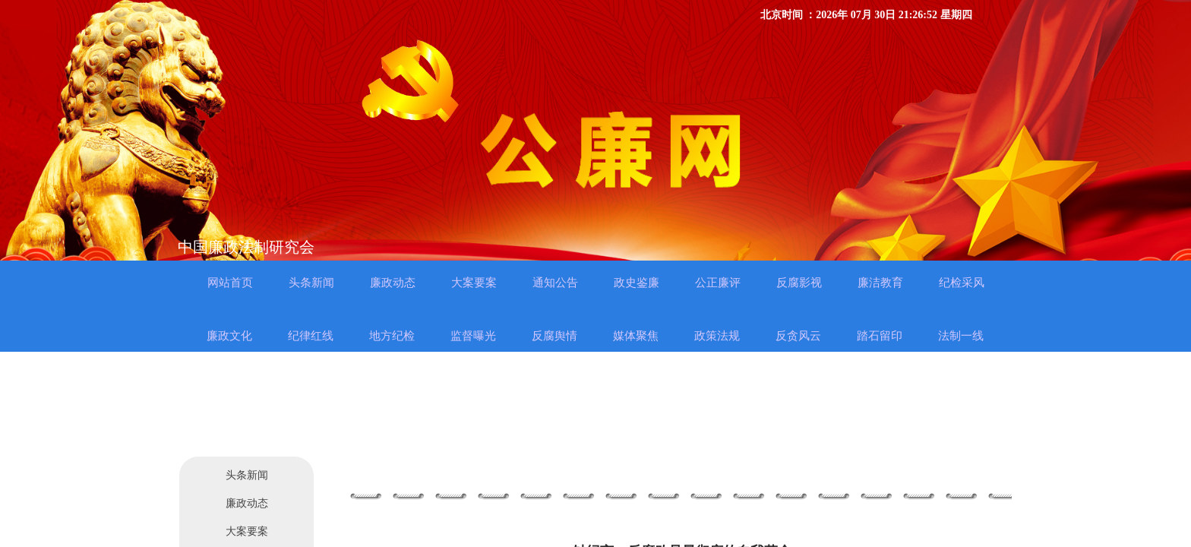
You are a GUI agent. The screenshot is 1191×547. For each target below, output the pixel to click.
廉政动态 (247, 503)
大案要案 (247, 531)
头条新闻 (247, 475)
